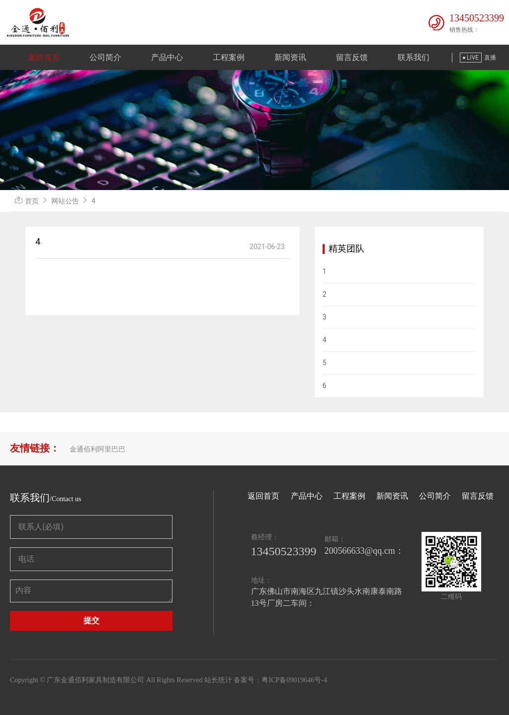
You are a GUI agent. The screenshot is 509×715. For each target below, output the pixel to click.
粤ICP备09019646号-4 (294, 680)
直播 (490, 57)
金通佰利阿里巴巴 (97, 449)
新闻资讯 (290, 57)
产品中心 (167, 57)
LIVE (471, 57)
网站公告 (65, 201)
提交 (91, 620)
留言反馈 (352, 57)
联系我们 (413, 57)
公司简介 (105, 57)
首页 (32, 201)
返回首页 (44, 57)
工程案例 (229, 57)
